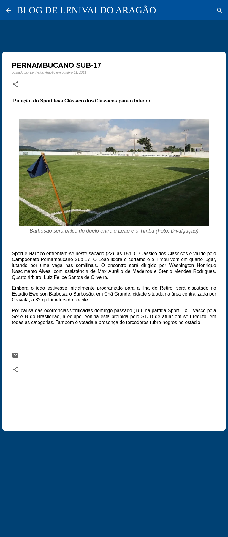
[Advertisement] (114, 481)
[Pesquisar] (219, 10)
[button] (15, 85)
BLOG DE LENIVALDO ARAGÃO (86, 10)
